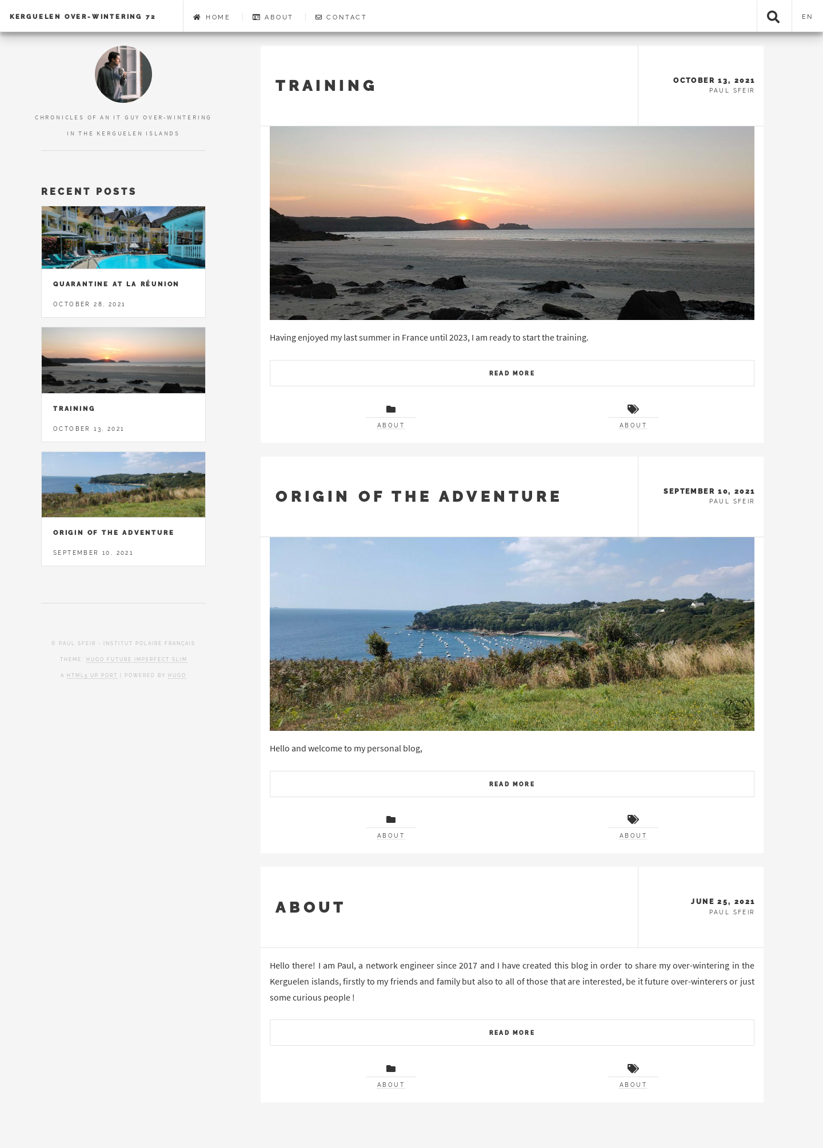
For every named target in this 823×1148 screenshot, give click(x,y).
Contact (341, 17)
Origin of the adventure (418, 496)
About (273, 17)
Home (212, 17)
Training (326, 85)
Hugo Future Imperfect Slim (136, 659)
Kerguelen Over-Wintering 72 (83, 17)
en (808, 17)
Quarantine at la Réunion (116, 284)
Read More (512, 373)
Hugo (177, 675)
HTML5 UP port (92, 675)
